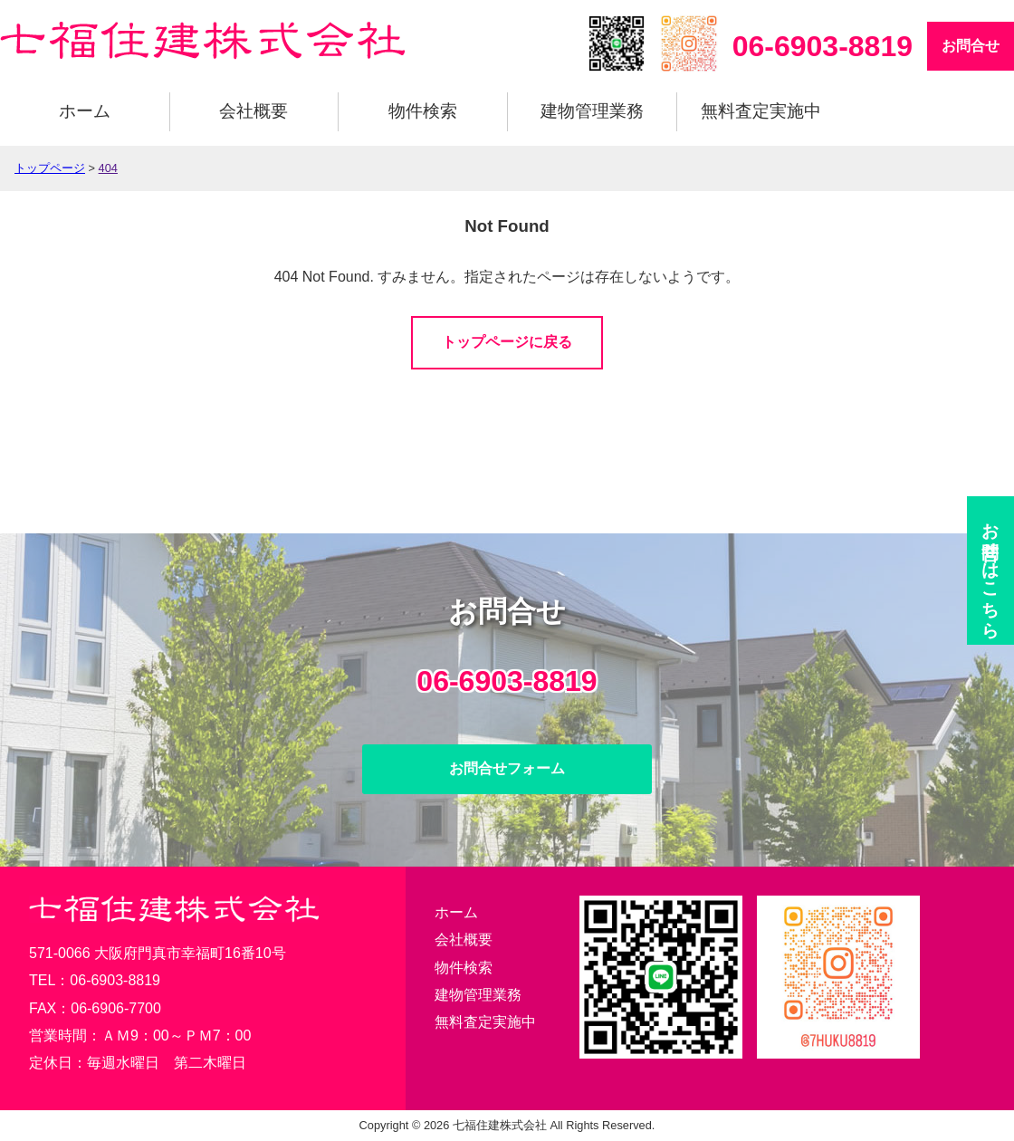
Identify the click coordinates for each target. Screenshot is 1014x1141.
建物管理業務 (592, 110)
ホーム (84, 110)
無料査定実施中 (761, 110)
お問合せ (971, 45)
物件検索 (422, 110)
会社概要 (253, 110)
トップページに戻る (507, 342)
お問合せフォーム (507, 768)
